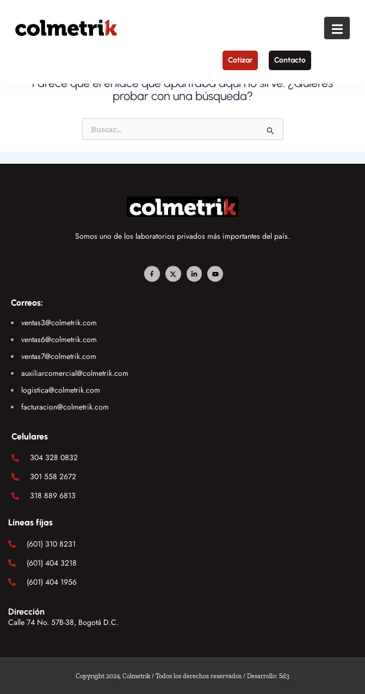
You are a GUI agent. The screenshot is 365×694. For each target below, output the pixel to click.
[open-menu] (337, 28)
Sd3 (284, 676)
